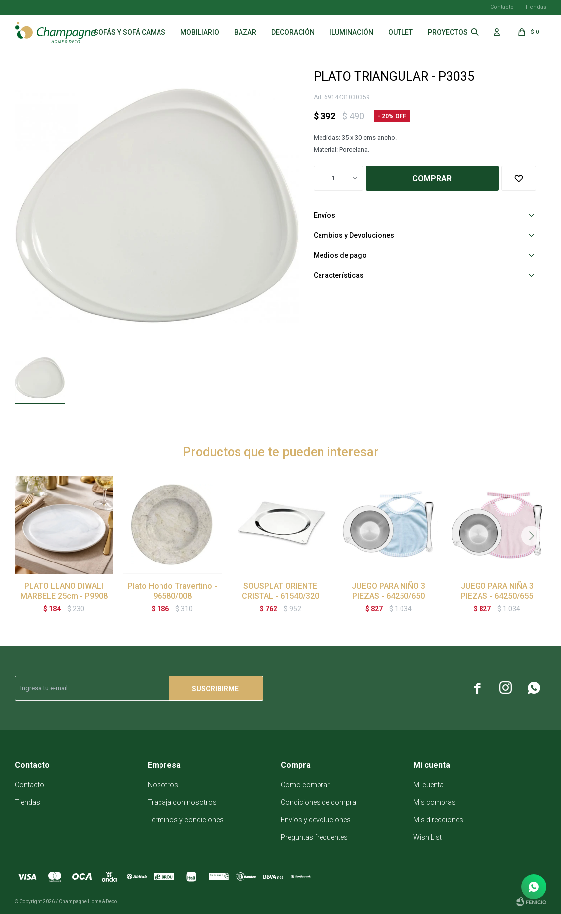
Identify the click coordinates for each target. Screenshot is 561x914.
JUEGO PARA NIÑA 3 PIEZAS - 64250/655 (497, 591)
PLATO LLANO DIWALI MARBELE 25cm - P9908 (64, 591)
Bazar (245, 32)
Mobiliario (199, 32)
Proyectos (448, 32)
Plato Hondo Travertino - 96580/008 (172, 591)
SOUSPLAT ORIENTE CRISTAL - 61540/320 (280, 591)
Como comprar (305, 785)
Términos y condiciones (186, 820)
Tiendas (535, 7)
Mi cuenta (428, 785)
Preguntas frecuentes (314, 837)
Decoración (293, 32)
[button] (531, 536)
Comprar (432, 178)
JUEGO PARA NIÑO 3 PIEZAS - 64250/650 (388, 591)
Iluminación (351, 32)
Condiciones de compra (318, 802)
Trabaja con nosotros (182, 802)
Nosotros (163, 785)
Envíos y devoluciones (316, 820)
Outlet (400, 32)
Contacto (502, 7)
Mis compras (434, 802)
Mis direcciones (438, 820)
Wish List (427, 837)
